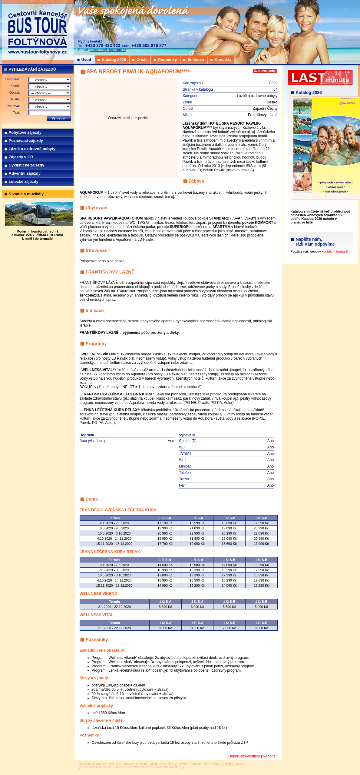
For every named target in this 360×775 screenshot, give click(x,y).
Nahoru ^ (270, 756)
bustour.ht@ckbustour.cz (108, 50)
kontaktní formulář (335, 251)
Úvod (157, 767)
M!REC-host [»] (235, 764)
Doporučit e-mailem (244, 756)
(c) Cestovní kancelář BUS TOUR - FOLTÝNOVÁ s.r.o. (115, 767)
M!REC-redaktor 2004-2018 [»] (201, 764)
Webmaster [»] (174, 767)
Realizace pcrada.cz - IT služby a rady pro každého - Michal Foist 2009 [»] (128, 764)
